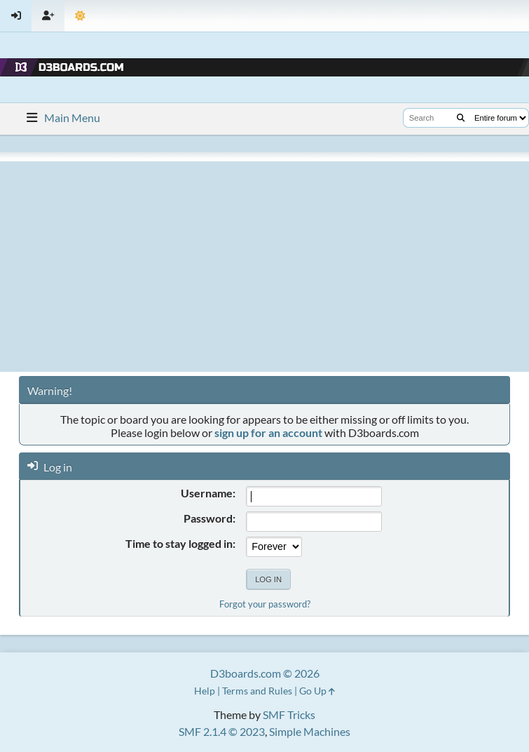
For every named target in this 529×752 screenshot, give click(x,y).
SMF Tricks (289, 714)
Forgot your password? (264, 604)
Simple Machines (309, 731)
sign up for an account (268, 432)
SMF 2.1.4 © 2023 (222, 731)
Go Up (317, 691)
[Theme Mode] (80, 16)
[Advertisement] (264, 266)
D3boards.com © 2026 (265, 673)
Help (204, 691)
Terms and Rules (257, 691)
